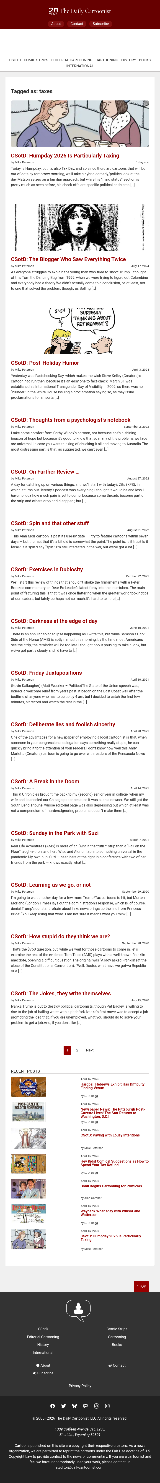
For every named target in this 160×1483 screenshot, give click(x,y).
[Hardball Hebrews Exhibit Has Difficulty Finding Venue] (28, 1087)
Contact (76, 24)
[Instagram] (107, 1406)
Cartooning (106, 60)
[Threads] (96, 1406)
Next (89, 1050)
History (128, 60)
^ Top (141, 1286)
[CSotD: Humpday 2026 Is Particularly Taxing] (28, 1240)
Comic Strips (36, 60)
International (80, 66)
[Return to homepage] (80, 1312)
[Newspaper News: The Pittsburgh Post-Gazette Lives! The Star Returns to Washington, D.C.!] (28, 1112)
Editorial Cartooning (72, 60)
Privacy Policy (80, 1386)
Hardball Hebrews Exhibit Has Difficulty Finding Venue (113, 1086)
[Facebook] (52, 1406)
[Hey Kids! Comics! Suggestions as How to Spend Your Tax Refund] (28, 1164)
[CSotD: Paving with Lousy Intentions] (28, 1139)
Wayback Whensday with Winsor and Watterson (110, 1213)
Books (145, 60)
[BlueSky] (74, 1406)
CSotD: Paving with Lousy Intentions (110, 1135)
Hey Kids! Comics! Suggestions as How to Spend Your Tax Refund (115, 1163)
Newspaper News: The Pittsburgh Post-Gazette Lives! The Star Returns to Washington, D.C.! (113, 1113)
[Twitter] (63, 1406)
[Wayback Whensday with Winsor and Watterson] (28, 1214)
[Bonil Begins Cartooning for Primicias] (28, 1189)
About (56, 24)
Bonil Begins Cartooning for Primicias (111, 1186)
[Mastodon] (85, 1406)
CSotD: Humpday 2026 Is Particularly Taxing (111, 1238)
